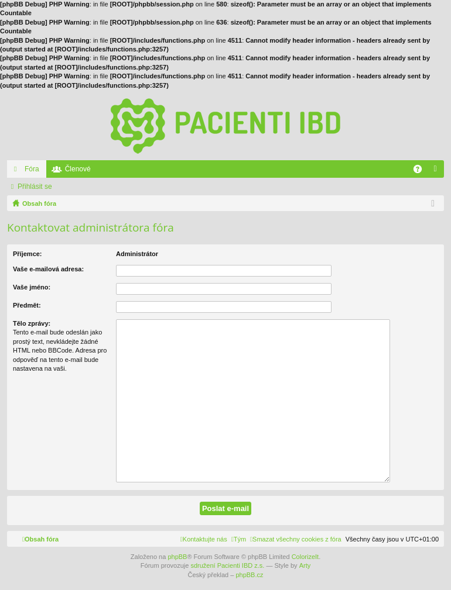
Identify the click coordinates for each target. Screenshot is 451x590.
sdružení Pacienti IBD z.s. (227, 565)
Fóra (32, 169)
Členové (78, 169)
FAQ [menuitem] (421, 171)
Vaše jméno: (31, 287)
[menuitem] (295, 539)
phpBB (177, 556)
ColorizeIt (305, 556)
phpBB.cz (249, 574)
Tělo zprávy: (31, 323)
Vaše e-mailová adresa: (48, 268)
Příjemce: (27, 253)
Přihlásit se (35, 186)
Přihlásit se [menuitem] (438, 171)
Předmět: (27, 305)
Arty (305, 565)
